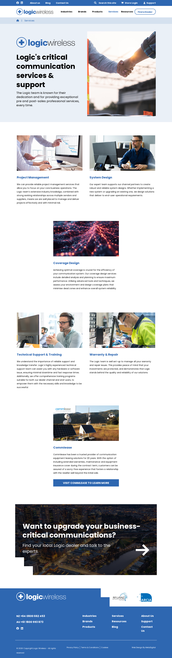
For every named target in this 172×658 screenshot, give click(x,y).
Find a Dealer (145, 11)
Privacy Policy (73, 647)
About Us (147, 616)
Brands (83, 12)
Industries (68, 12)
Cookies (104, 647)
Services (113, 11)
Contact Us (62, 2)
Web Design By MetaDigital (144, 647)
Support (150, 2)
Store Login (129, 2)
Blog (47, 2)
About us (35, 2)
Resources (127, 11)
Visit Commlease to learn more (86, 483)
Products (98, 12)
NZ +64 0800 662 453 (30, 616)
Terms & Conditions (90, 647)
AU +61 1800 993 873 (30, 622)
